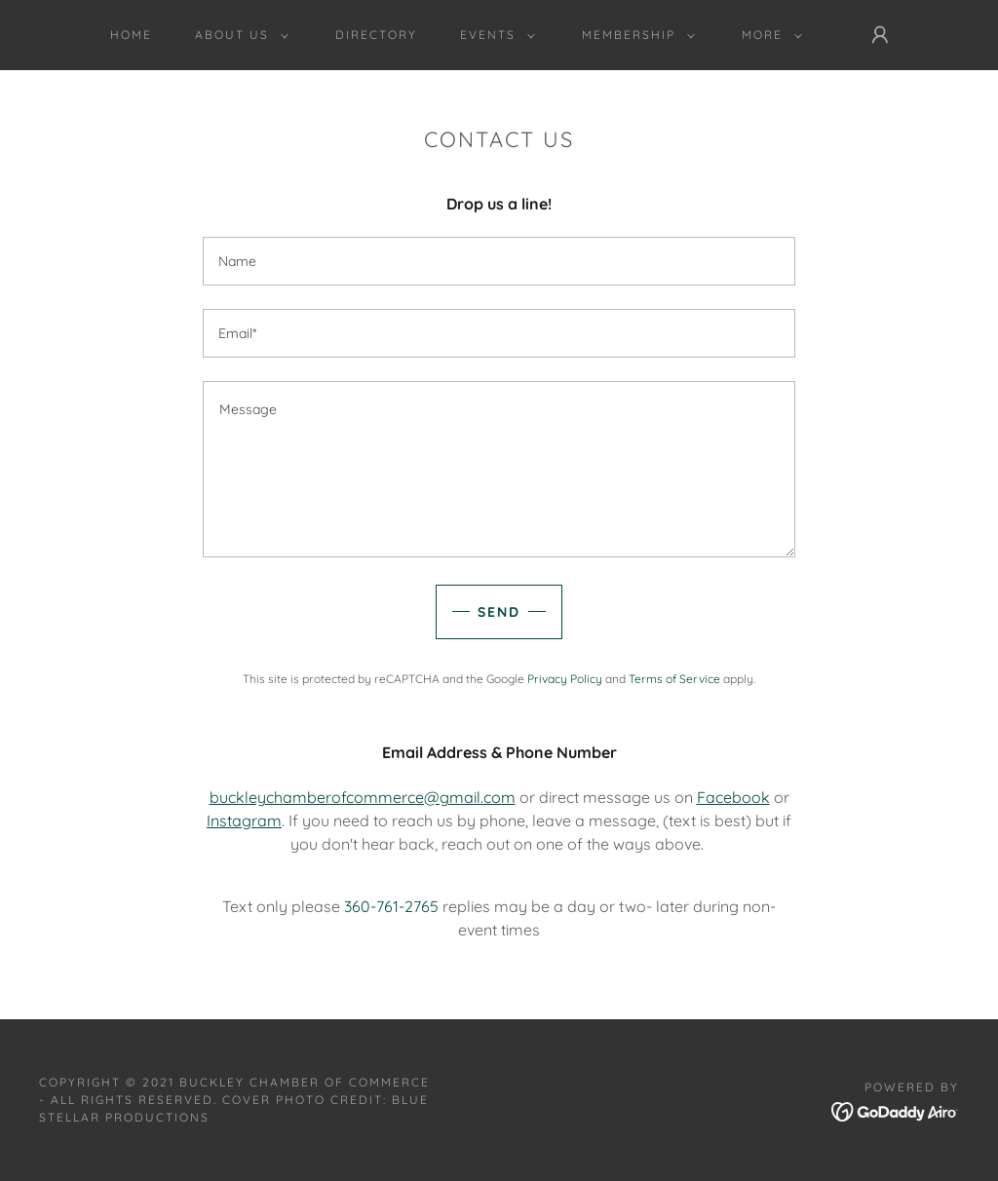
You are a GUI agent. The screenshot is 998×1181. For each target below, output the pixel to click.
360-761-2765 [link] (391, 906)
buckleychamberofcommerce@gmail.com (363, 797)
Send (499, 612)
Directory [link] (376, 34)
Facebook (733, 797)
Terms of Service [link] (674, 678)
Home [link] (131, 34)
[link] (895, 1110)
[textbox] (499, 261)
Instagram (244, 820)
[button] (237, 35)
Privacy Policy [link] (564, 678)
